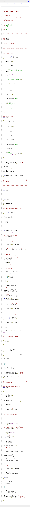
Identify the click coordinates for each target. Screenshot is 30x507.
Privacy (7, 505)
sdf (1, 4)
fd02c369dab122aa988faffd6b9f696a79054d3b (18, 3)
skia (1, 3)
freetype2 (8, 3)
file (16, 6)
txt (26, 505)
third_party (5, 3)
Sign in (28, 1)
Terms (9, 505)
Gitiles (4, 505)
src (28, 3)
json (28, 505)
